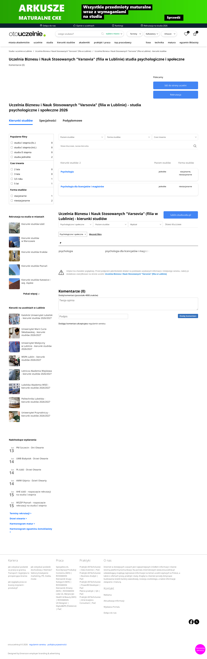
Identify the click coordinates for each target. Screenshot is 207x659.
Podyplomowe (72, 120)
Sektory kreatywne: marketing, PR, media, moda (41, 576)
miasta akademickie (19, 42)
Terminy (133, 33)
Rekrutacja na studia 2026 (154, 25)
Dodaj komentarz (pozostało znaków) (78, 295)
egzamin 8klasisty (189, 42)
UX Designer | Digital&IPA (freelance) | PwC (66, 606)
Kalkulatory (151, 33)
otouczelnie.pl (14, 644)
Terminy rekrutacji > (20, 513)
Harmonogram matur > (22, 523)
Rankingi (117, 25)
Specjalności (47, 120)
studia (49, 42)
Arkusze (168, 33)
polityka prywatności (57, 644)
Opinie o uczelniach (83, 25)
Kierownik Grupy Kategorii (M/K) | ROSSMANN (63, 582)
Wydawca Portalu (112, 607)
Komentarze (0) (17, 64)
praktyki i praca (102, 42)
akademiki (84, 42)
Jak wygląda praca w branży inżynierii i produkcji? (17, 585)
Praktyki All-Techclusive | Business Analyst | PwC (90, 576)
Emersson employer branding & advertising (40, 653)
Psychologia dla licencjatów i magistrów (82, 186)
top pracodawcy (122, 42)
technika (159, 42)
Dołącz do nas (48, 25)
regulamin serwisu (97, 323)
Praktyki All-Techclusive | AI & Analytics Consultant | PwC (90, 600)
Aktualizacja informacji (114, 600)
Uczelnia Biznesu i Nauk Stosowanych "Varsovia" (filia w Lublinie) (136, 274)
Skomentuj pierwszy (200, 649)
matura (172, 42)
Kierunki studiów (21, 120)
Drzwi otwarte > (18, 518)
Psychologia (67, 171)
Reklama (108, 595)
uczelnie (38, 42)
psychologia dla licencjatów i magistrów (127, 251)
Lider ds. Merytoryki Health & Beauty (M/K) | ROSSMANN (66, 597)
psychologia (66, 251)
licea (148, 42)
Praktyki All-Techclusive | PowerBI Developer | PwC (90, 585)
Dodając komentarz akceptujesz (82, 323)
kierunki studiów (66, 42)
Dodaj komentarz (188, 316)
